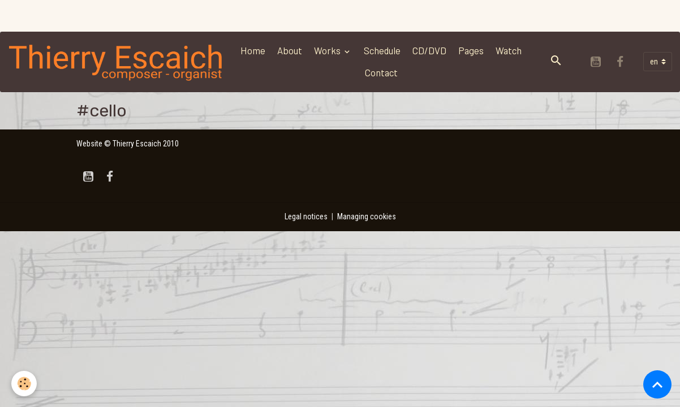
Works (328, 50)
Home (252, 50)
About (289, 50)
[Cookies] (24, 383)
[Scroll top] (657, 384)
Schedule (382, 50)
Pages (471, 50)
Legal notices (306, 216)
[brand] (116, 62)
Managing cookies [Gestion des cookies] (366, 216)
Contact (381, 72)
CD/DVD (429, 50)
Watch (509, 50)
